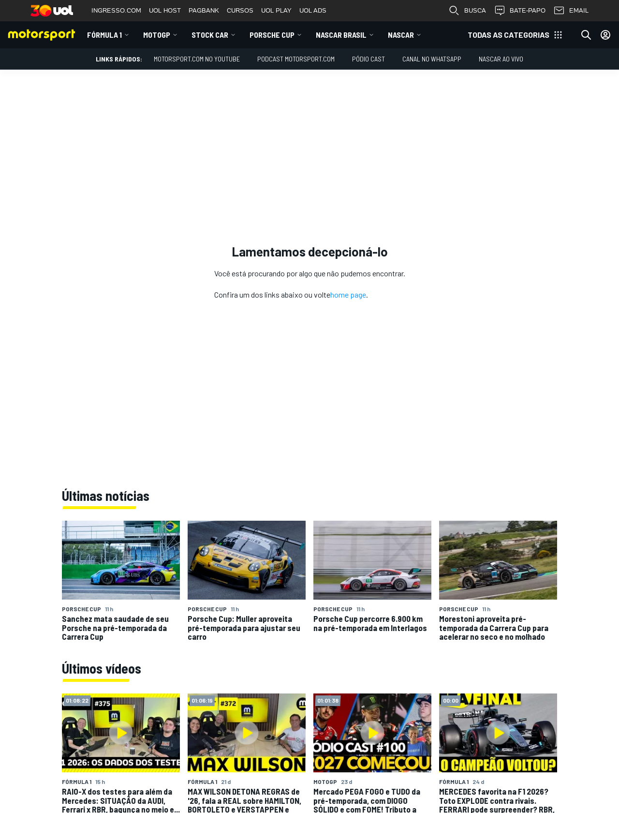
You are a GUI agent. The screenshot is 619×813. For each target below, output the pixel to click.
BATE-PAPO (519, 10)
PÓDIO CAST (368, 59)
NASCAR (401, 34)
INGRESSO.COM (116, 10)
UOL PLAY (276, 10)
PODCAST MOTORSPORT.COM (296, 59)
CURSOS (240, 10)
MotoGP (156, 34)
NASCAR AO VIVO (501, 59)
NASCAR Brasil (341, 34)
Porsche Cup (272, 34)
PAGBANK (204, 10)
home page (348, 294)
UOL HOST (165, 10)
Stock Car (210, 34)
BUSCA (467, 10)
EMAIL (571, 10)
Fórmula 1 (104, 34)
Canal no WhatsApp (431, 59)
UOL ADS (312, 10)
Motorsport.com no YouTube (197, 59)
